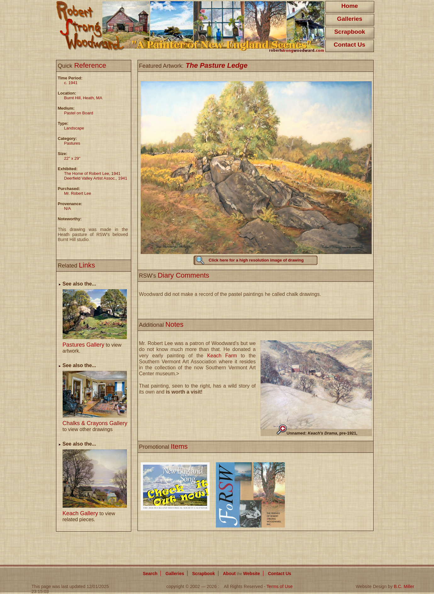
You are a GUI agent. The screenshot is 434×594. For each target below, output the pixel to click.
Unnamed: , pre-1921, (322, 433)
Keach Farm (222, 355)
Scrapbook (349, 31)
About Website (241, 573)
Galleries (349, 18)
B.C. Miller (404, 586)
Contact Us (349, 44)
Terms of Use (280, 586)
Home (349, 6)
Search (150, 573)
